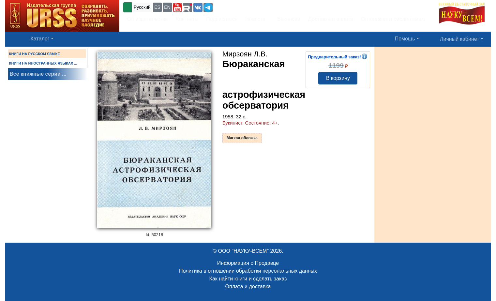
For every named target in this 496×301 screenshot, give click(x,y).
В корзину (338, 78)
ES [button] (157, 7)
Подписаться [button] (221, 19)
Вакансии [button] (287, 19)
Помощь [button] (405, 38)
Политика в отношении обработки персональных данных (248, 271)
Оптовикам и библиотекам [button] (393, 19)
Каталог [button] (40, 38)
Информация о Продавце (248, 263)
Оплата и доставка (248, 286)
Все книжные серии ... (37, 74)
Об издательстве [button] (147, 19)
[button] (177, 7)
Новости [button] (255, 19)
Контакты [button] (187, 19)
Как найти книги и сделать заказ (248, 278)
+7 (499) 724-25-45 (238, 6)
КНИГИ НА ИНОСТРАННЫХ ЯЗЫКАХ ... (43, 63)
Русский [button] (142, 7)
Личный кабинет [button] (459, 39)
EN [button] (167, 7)
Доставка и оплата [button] (330, 19)
